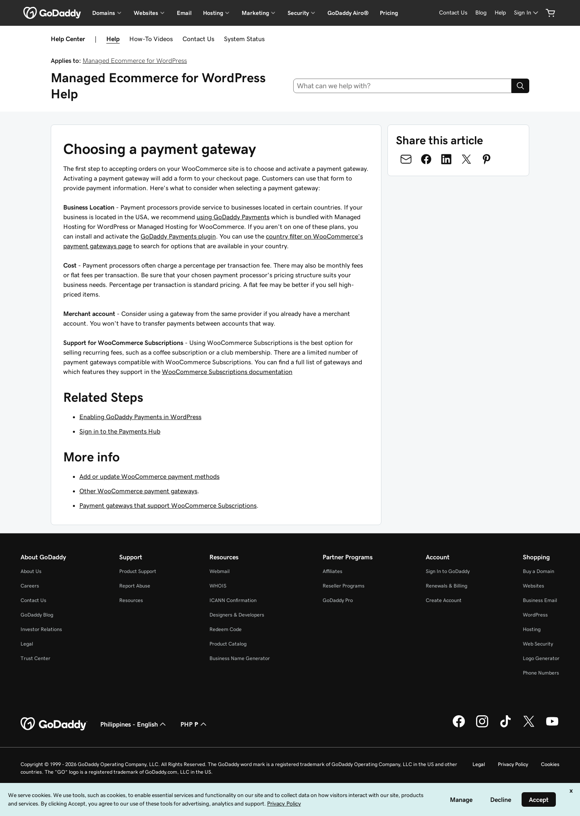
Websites (533, 585)
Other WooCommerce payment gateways (138, 491)
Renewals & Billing (446, 585)
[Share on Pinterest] (486, 159)
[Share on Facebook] (426, 159)
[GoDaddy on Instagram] (482, 726)
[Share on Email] (406, 159)
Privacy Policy (513, 764)
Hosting (532, 629)
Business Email (540, 600)
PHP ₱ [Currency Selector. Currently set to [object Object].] (194, 724)
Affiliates (332, 571)
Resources (131, 600)
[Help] (500, 12)
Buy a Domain (538, 571)
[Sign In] (527, 12)
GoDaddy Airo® (348, 13)
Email (184, 13)
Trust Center (35, 658)
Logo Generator (541, 658)
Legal (27, 643)
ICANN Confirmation (233, 600)
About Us (31, 571)
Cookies (550, 764)
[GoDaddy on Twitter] (529, 726)
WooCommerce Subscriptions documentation (227, 371)
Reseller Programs (344, 585)
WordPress (535, 614)
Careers (30, 585)
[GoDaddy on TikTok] (505, 726)
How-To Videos (151, 38)
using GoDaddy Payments (233, 217)
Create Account (444, 600)
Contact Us (198, 38)
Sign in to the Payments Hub (119, 431)
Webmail (219, 571)
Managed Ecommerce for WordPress (135, 60)
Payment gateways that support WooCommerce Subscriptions (168, 505)
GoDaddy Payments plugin (178, 236)
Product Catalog (227, 643)
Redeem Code (225, 629)
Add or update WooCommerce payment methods (149, 476)
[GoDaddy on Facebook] (459, 726)
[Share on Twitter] (466, 159)
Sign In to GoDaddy (448, 571)
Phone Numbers (541, 672)
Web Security (538, 643)
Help (113, 38)
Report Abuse (134, 585)
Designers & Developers (236, 614)
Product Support (137, 571)
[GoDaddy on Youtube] (552, 726)
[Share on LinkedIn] (446, 159)
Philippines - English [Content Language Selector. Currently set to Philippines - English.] (134, 724)
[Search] (520, 86)
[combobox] (402, 85)
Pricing (389, 13)
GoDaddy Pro (338, 600)
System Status (244, 38)
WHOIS (217, 585)
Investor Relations (41, 629)
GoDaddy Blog (37, 614)
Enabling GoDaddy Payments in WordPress (140, 416)
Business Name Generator (239, 658)
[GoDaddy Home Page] (54, 724)
